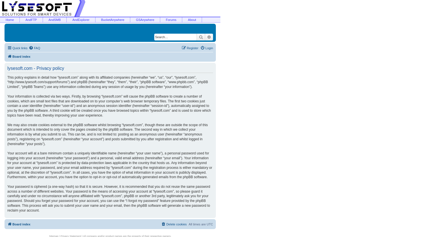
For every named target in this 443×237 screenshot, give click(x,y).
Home (10, 19)
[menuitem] (34, 48)
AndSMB (55, 19)
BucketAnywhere (113, 19)
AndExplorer (81, 19)
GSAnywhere (145, 19)
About (192, 19)
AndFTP (31, 19)
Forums (171, 19)
